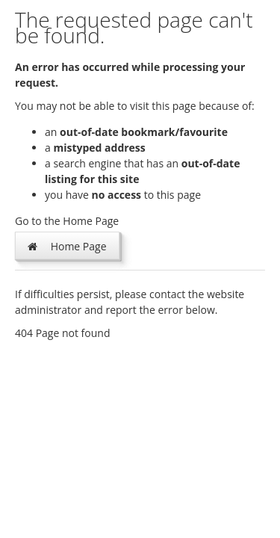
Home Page (67, 245)
